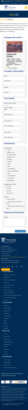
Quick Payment (5, 269)
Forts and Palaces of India (10, 298)
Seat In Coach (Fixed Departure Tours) (12, 295)
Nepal (5, 321)
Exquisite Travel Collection (10, 367)
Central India (7, 311)
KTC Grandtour (7, 362)
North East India (7, 308)
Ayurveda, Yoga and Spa (9, 275)
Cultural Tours (7, 287)
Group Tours (7, 277)
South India (6, 313)
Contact (23, 403)
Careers (5, 354)
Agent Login (7, 339)
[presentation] (14, 230)
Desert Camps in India (9, 293)
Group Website (14, 3)
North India (6, 306)
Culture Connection (8, 290)
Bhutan (5, 323)
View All (6, 300)
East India (6, 318)
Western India (7, 316)
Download (6, 349)
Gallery (5, 347)
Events (5, 352)
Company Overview (8, 342)
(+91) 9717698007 (18, 1)
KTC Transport (7, 360)
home (11, 13)
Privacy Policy (11, 403)
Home (5, 334)
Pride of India (7, 365)
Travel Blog (7, 403)
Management (7, 344)
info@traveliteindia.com (7, 1)
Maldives (6, 329)
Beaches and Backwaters (9, 280)
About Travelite (6, 3)
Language (21, 3)
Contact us (24, 1)
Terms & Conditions (17, 403)
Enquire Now (7, 337)
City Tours (6, 282)
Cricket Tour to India (9, 285)
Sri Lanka (6, 326)
